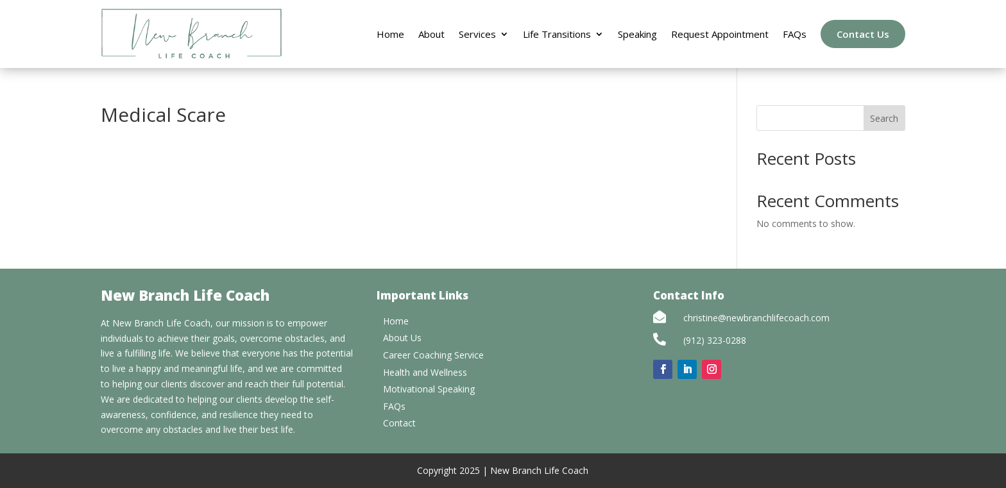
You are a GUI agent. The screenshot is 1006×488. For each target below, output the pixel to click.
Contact (399, 423)
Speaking (637, 34)
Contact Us (863, 34)
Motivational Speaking (429, 389)
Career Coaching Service (433, 355)
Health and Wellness (425, 372)
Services (477, 34)
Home (390, 34)
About (431, 34)
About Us (402, 338)
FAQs (794, 34)
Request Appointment (720, 34)
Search (884, 118)
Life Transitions (557, 34)
